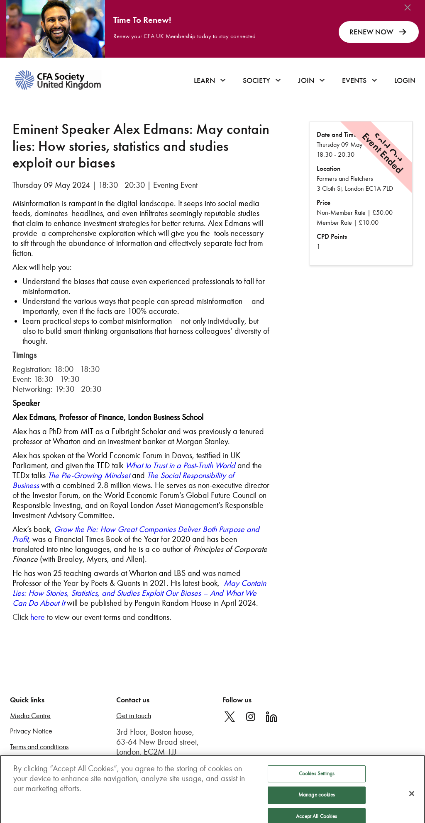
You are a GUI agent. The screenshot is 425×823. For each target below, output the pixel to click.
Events (354, 80)
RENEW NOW (378, 31)
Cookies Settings (317, 778)
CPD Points (332, 236)
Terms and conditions (39, 747)
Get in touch (133, 715)
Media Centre (30, 715)
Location (328, 168)
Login (404, 80)
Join (306, 80)
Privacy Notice (31, 731)
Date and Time (337, 134)
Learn (204, 80)
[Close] (412, 798)
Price (323, 202)
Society (256, 80)
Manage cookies (316, 799)
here (37, 617)
